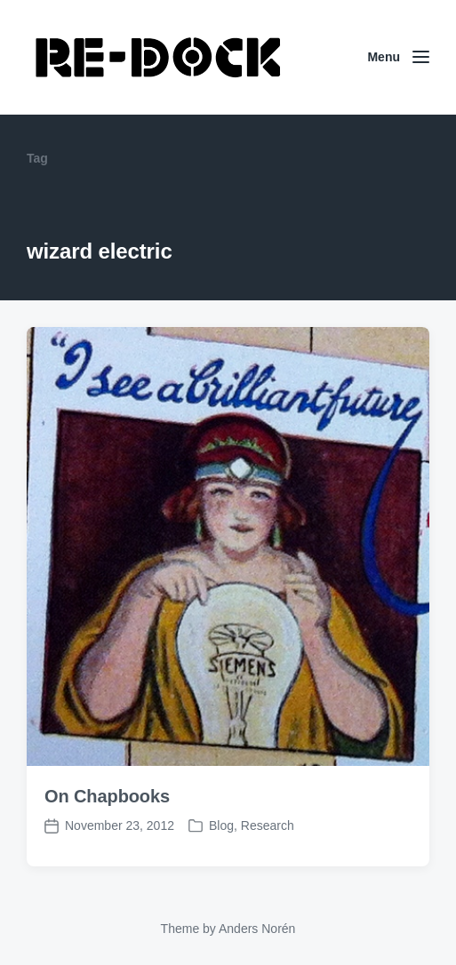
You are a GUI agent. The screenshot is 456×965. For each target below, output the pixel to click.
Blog (221, 825)
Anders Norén (257, 928)
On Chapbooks (107, 796)
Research (267, 825)
